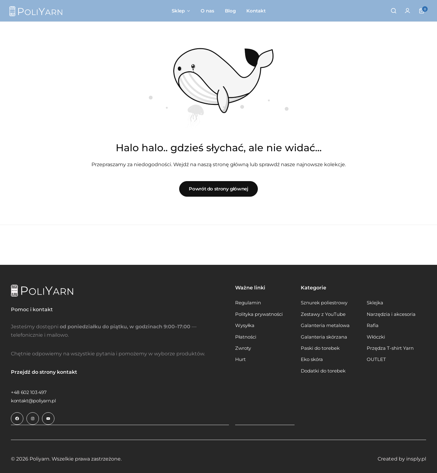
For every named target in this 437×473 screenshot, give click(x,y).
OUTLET (376, 359)
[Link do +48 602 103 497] (29, 392)
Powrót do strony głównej (218, 189)
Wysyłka (244, 325)
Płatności (245, 337)
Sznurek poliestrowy (324, 303)
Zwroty (243, 348)
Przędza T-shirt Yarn (390, 348)
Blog (230, 11)
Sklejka (375, 303)
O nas (207, 11)
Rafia (373, 325)
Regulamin (248, 303)
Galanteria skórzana (324, 337)
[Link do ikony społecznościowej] (17, 418)
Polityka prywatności (259, 314)
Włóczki (376, 337)
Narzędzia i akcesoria (391, 314)
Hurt (240, 359)
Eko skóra (312, 359)
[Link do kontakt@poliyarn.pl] (33, 400)
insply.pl (416, 458)
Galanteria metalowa (325, 325)
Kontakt (256, 11)
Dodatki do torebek (323, 371)
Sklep (178, 11)
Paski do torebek (320, 348)
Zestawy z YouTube (323, 314)
